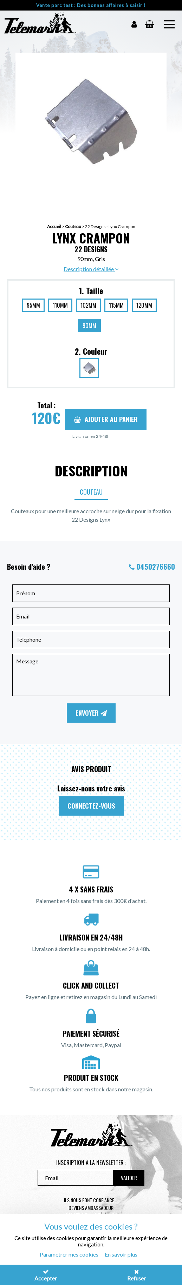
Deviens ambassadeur (91, 1207)
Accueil (54, 226)
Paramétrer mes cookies (69, 1254)
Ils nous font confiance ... (91, 1200)
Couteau (73, 226)
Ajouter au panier (106, 419)
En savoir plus (121, 1254)
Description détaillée (91, 269)
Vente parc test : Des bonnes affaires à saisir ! (91, 5)
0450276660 (155, 566)
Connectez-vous (91, 805)
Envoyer (91, 712)
